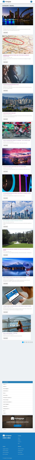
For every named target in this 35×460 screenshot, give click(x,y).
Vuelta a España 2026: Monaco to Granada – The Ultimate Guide (16, 140)
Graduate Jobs (5, 390)
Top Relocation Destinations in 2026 (11, 84)
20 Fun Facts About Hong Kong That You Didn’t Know (14, 166)
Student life (5, 406)
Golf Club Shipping (5, 452)
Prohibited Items (20, 450)
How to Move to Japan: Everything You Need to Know (14, 277)
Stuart (4, 251)
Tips (11, 141)
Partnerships (5, 395)
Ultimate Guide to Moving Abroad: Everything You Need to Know (17, 306)
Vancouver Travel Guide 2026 (9, 113)
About (19, 438)
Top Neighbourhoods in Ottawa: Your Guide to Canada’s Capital (17, 193)
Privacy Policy (20, 452)
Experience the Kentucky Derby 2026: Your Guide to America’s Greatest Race (16, 56)
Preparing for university (7, 397)
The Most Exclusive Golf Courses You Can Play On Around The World (16, 250)
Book (18, 443)
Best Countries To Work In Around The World (13, 220)
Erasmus (4, 386)
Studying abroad (5, 408)
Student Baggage (5, 404)
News (4, 393)
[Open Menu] (31, 2)
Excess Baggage (5, 388)
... (28, 342)
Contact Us (19, 441)
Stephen (5, 57)
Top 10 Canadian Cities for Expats (10, 26)
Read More (5, 32)
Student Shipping (5, 450)
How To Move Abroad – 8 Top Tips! (10, 333)
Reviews (19, 439)
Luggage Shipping (5, 448)
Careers (4, 384)
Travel (11, 57)
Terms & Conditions (21, 448)
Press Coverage (5, 399)
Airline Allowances (21, 454)
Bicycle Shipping (5, 454)
